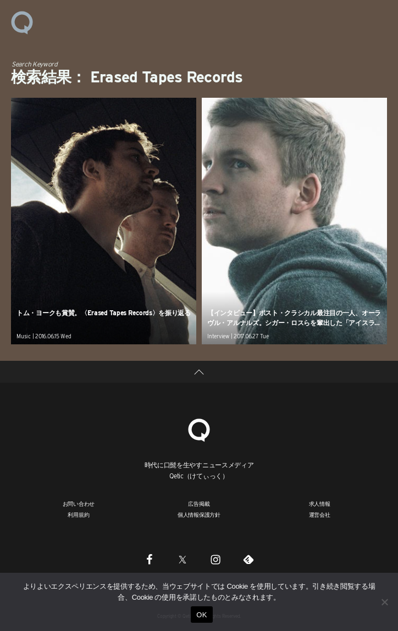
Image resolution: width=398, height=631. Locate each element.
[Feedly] (248, 559)
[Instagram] (215, 559)
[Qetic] (199, 429)
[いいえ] (384, 601)
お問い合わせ (79, 503)
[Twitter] (182, 559)
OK (201, 615)
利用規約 (78, 514)
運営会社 (319, 514)
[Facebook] (149, 559)
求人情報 (319, 503)
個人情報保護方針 (199, 514)
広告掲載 (198, 503)
